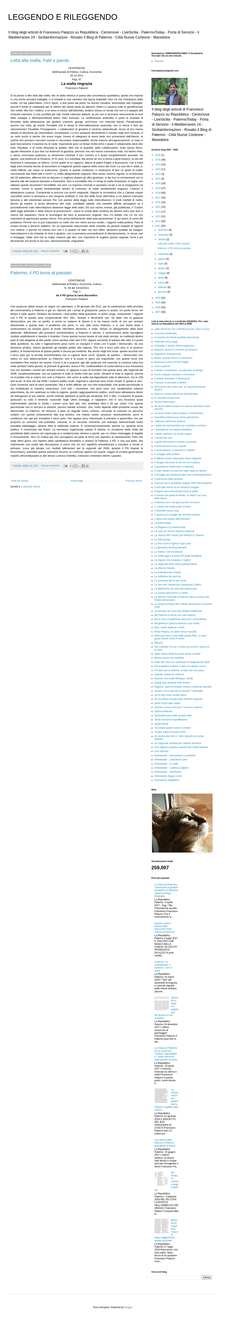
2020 (158, 183)
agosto (162, 259)
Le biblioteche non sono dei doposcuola (175, 588)
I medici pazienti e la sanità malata (172, 433)
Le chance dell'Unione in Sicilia (171, 593)
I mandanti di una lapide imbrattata (173, 429)
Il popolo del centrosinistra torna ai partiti (176, 491)
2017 (158, 197)
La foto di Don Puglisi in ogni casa (172, 543)
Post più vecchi (134, 480)
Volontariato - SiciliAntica (167, 771)
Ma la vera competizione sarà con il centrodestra (180, 619)
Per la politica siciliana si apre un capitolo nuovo (180, 666)
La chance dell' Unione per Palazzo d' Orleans (179, 535)
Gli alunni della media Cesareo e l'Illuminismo (178, 413)
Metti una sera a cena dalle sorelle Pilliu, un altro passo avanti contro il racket (180, 637)
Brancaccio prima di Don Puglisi (171, 362)
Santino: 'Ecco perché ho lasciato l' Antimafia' (178, 691)
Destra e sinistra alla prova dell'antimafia (176, 393)
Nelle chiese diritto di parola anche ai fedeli (177, 653)
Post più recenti (19, 480)
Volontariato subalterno (166, 780)
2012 (158, 221)
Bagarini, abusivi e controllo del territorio (175, 349)
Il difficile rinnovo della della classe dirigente (177, 458)
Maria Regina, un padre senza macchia (175, 631)
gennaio (162, 291)
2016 (158, 202)
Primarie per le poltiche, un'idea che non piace (179, 670)
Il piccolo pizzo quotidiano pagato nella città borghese (183, 483)
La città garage (162, 539)
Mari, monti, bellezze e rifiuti (169, 627)
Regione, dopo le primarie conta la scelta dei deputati (182, 686)
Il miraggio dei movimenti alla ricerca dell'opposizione (182, 474)
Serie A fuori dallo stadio (167, 703)
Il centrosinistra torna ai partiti (170, 446)
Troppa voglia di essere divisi (169, 732)
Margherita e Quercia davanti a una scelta (176, 623)
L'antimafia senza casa (166, 510)
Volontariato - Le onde (166, 763)
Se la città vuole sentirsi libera (170, 695)
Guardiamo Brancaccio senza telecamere (176, 417)
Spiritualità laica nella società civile (173, 715)
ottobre (162, 239)
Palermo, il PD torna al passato (41, 272)
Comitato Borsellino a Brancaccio (172, 378)
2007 (158, 312)
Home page (77, 480)
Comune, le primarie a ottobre (170, 382)
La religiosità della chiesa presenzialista (175, 564)
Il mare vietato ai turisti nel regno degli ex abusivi (180, 470)
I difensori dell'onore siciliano (169, 421)
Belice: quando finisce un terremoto (173, 358)
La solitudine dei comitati (167, 572)
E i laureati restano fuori (167, 398)
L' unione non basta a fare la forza (172, 506)
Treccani (159, 61)
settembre (164, 254)
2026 (158, 155)
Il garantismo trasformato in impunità (174, 466)
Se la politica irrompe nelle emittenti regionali (178, 699)
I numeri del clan (163, 437)
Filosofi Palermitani (164, 402)
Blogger (128, 1307)
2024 (158, 164)
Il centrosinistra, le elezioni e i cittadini (174, 450)
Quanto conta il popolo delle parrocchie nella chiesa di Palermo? (164, 927)
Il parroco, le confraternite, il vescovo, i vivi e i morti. (163, 966)
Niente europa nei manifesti (169, 657)
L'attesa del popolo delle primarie (172, 519)
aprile (161, 277)
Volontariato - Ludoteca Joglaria (171, 767)
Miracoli (158, 642)
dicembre (163, 230)
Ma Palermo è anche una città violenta (175, 615)
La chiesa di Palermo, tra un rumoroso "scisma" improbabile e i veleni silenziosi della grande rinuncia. (166, 1054)
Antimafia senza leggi (165, 341)
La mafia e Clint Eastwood (168, 551)
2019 (158, 188)
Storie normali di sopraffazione (170, 719)
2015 (158, 207)
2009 (158, 302)
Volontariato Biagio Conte (168, 776)
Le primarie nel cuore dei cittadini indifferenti (178, 611)
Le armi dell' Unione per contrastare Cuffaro (177, 584)
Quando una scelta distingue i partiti (173, 678)
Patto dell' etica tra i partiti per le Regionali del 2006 (181, 662)
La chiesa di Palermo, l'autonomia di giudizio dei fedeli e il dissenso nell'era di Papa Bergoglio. (166, 890)
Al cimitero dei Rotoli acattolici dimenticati (176, 337)
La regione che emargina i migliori (172, 560)
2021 (158, 178)
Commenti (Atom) (30, 486)
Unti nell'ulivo (161, 751)
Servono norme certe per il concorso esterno (178, 707)
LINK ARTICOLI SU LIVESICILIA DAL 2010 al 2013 (181, 329)
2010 (158, 297)
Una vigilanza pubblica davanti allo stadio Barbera (181, 747)
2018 (158, 192)
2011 (158, 225)
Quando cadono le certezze (169, 674)
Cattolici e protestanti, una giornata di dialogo (178, 370)
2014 (158, 211)
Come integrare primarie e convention (174, 374)
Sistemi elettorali (163, 711)
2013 (158, 216)
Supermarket (161, 723)
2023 (158, 169)
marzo (162, 282)
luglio (161, 263)
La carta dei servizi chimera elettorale (174, 531)
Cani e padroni (162, 366)
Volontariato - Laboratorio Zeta (170, 759)
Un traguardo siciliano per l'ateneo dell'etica (177, 743)
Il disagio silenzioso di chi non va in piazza (177, 462)
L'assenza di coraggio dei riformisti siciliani (177, 514)
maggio (162, 273)
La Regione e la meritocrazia (169, 527)
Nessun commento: (50, 251)
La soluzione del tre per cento (170, 580)
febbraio (163, 287)
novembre (164, 234)
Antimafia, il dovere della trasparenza (174, 345)
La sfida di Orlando (164, 568)
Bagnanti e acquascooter (167, 354)
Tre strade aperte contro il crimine (172, 727)
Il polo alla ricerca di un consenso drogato (176, 487)
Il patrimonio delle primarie (168, 479)
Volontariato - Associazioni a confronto (174, 755)
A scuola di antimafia (165, 333)
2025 (158, 159)
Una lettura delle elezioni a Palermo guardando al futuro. (165, 1143)
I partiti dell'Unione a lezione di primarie (175, 441)
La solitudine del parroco (167, 576)
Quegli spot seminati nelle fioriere (172, 682)
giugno (162, 268)
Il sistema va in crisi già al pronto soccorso (177, 502)
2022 (158, 174)
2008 (158, 307)
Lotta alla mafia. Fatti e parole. (40, 60)
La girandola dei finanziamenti (170, 547)
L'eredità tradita (162, 523)
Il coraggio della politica (167, 454)
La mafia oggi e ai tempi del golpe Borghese (178, 555)
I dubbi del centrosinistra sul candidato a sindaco (180, 425)
